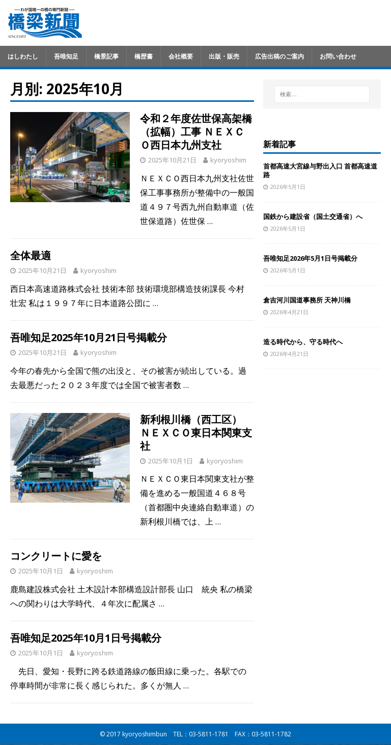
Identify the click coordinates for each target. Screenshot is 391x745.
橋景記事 (106, 56)
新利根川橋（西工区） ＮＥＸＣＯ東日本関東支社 (196, 432)
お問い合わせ (338, 56)
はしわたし (23, 56)
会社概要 (181, 56)
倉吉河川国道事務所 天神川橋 (307, 300)
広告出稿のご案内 (279, 56)
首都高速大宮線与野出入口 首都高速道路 (320, 170)
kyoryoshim (228, 159)
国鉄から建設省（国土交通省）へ (312, 216)
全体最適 (30, 255)
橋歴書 (143, 56)
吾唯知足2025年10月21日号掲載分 (88, 337)
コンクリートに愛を (56, 556)
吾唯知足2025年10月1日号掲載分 (85, 638)
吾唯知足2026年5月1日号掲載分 (310, 258)
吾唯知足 (66, 56)
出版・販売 (224, 56)
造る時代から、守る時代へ (303, 341)
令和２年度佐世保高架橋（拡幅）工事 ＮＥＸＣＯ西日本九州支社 (196, 132)
